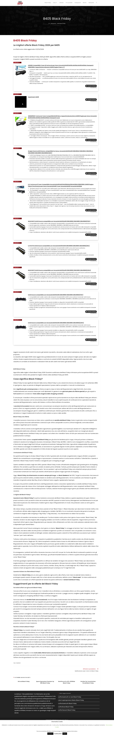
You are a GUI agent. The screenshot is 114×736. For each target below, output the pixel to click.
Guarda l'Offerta (92, 87)
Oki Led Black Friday (24, 694)
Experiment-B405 (34, 98)
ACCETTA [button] (50, 733)
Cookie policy (55, 725)
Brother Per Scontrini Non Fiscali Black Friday (88, 695)
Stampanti (18, 676)
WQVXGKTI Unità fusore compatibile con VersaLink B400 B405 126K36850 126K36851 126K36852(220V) (56, 280)
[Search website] (96, 2)
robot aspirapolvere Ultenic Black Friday (71, 713)
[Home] (49, 23)
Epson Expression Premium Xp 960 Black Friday (45, 695)
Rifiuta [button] (64, 733)
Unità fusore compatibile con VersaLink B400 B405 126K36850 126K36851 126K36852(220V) (59, 335)
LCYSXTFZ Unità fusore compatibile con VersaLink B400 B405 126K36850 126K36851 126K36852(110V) (62, 253)
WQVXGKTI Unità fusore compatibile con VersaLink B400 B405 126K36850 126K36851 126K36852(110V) (56, 227)
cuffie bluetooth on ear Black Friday (69, 710)
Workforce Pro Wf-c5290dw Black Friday (66, 695)
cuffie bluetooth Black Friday (67, 716)
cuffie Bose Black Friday (65, 720)
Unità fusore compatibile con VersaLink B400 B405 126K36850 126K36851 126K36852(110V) (58, 306)
